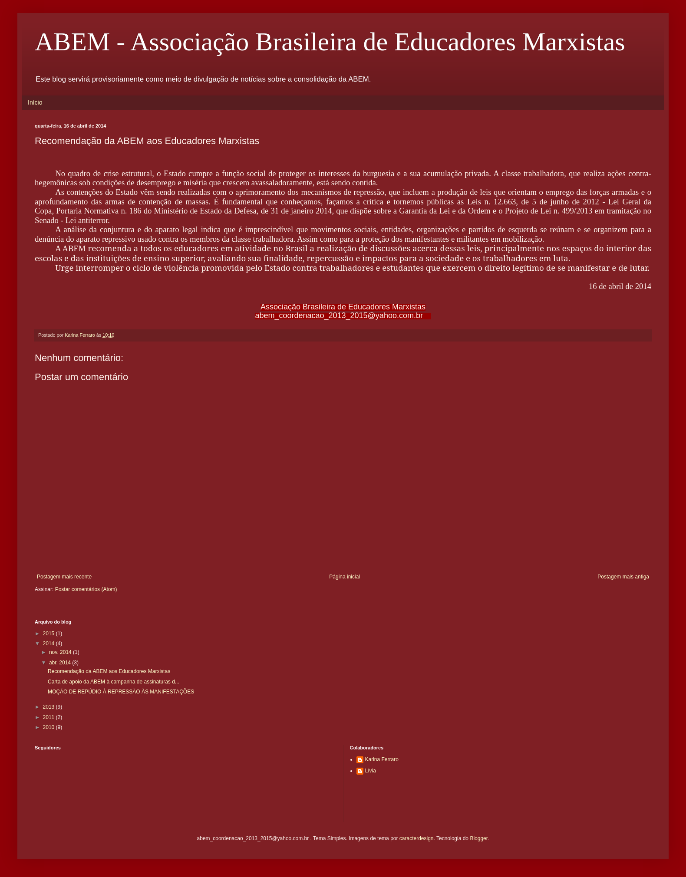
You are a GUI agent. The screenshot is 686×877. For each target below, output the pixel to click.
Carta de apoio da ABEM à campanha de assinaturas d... (113, 682)
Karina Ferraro (382, 759)
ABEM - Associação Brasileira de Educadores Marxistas (330, 41)
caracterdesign (416, 838)
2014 (49, 644)
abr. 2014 (60, 663)
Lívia (370, 771)
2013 (49, 707)
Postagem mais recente (64, 577)
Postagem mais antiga (623, 577)
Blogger (479, 838)
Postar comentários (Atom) (86, 589)
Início (35, 102)
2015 (49, 634)
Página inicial (344, 577)
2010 (49, 727)
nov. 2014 (61, 652)
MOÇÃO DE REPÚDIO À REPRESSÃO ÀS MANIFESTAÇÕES (121, 692)
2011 (49, 717)
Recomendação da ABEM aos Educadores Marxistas (109, 671)
